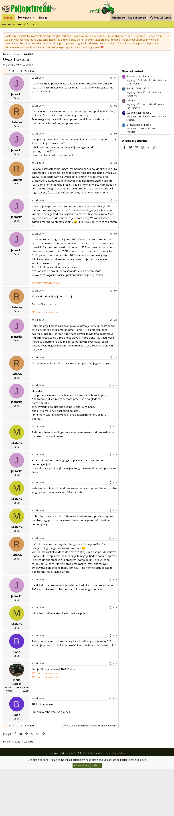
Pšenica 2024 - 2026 (137, 134)
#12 (115, 500)
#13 (115, 528)
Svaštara (131, 166)
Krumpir (131, 147)
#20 (115, 744)
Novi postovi (8, 24)
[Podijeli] (111, 124)
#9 (115, 403)
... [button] (17, 117)
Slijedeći (29, 117)
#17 (115, 653)
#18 (115, 681)
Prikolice (130, 178)
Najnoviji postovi (132, 117)
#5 (115, 246)
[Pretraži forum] (160, 17)
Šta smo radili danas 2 (139, 159)
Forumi (8, 17)
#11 (115, 472)
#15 (115, 584)
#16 (115, 625)
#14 (115, 556)
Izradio (116, 799)
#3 (115, 179)
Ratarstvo (131, 141)
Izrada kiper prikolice (138, 171)
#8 (115, 366)
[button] (33, 17)
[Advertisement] (87, 89)
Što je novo (24, 17)
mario (16, 726)
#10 (115, 431)
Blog (43, 17)
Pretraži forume (26, 24)
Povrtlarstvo (133, 153)
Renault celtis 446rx (137, 122)
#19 (115, 709)
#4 (115, 209)
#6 (115, 280)
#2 (115, 152)
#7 (115, 337)
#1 (115, 124)
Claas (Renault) (134, 129)
